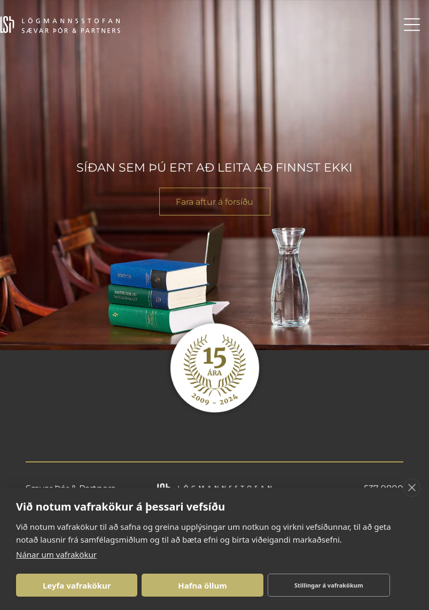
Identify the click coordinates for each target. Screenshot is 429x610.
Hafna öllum (202, 585)
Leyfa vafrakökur (77, 585)
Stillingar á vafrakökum (328, 585)
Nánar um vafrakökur (56, 554)
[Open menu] (412, 25)
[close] (411, 487)
